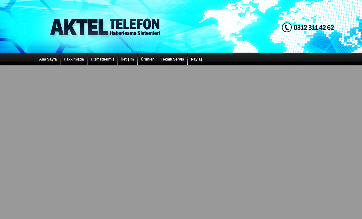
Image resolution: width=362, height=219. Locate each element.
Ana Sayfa (48, 59)
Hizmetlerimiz (102, 59)
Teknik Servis (172, 59)
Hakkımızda (74, 59)
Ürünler (147, 59)
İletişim (127, 59)
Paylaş (197, 59)
